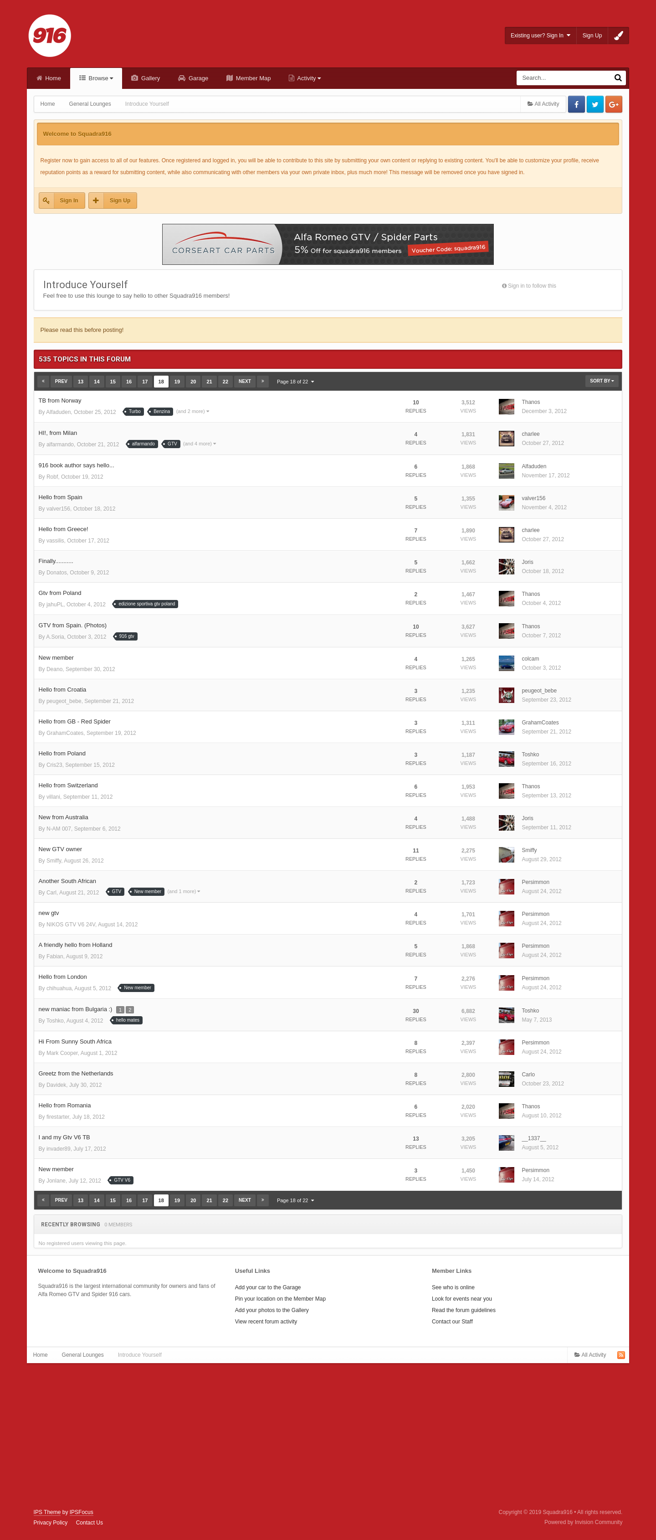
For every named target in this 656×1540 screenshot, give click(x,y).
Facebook (576, 104)
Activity (308, 78)
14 (96, 381)
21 (209, 381)
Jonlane (56, 1181)
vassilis (55, 540)
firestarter (57, 1117)
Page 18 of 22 (295, 381)
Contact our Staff (452, 1321)
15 (113, 381)
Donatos (56, 572)
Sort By (602, 380)
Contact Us (89, 1522)
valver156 (58, 509)
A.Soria (55, 637)
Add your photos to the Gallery (272, 1310)
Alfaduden (58, 412)
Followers (579, 286)
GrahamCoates (64, 733)
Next (245, 381)
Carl (51, 892)
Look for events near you (462, 1299)
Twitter (595, 104)
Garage (197, 78)
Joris (527, 562)
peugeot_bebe (64, 701)
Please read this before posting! (82, 329)
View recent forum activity (266, 1321)
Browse (100, 78)
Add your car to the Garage (268, 1287)
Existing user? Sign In (540, 35)
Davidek (56, 1085)
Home (52, 78)
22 (225, 381)
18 (161, 381)
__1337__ (534, 1138)
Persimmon (535, 882)
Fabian (54, 956)
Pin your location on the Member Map (280, 1299)
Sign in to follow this (532, 286)
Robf (52, 477)
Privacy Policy (51, 1522)
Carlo (528, 1074)
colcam (530, 659)
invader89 (58, 1149)
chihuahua (59, 988)
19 (177, 381)
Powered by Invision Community (583, 1522)
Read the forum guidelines (464, 1310)
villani (53, 797)
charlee (530, 434)
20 (193, 381)
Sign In (69, 200)
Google (613, 104)
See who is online (453, 1287)
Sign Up (592, 35)
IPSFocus (81, 1512)
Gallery (149, 78)
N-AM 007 (58, 829)
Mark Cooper (62, 1053)
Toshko (530, 754)
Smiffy (53, 861)
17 (145, 381)
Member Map (252, 78)
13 (80, 381)
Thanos (531, 402)
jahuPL (54, 604)
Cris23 (54, 765)
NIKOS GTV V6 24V (70, 924)
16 (129, 381)
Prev (61, 381)
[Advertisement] (328, 1436)
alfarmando (60, 444)
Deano (54, 669)
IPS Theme (47, 1512)
